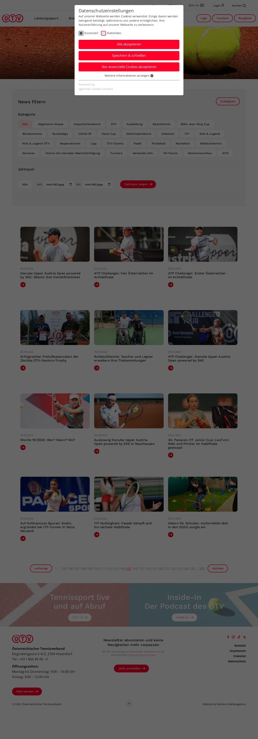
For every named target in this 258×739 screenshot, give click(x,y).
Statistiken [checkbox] (114, 33)
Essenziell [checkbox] (91, 33)
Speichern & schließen (129, 55)
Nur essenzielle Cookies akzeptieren (129, 67)
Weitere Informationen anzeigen (129, 75)
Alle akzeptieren (129, 44)
